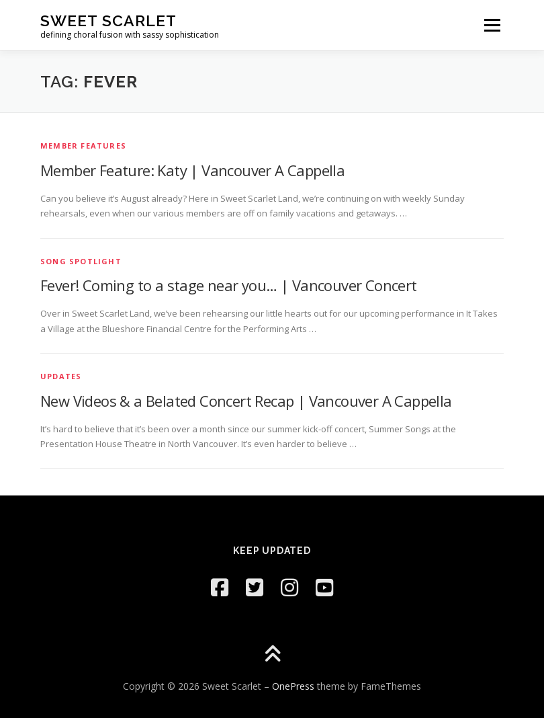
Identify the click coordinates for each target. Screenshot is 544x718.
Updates (60, 376)
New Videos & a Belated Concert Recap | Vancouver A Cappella (246, 401)
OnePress (293, 686)
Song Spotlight (81, 261)
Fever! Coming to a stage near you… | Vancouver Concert (228, 285)
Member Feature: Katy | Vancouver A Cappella (192, 170)
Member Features (83, 146)
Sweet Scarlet (108, 20)
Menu (492, 25)
